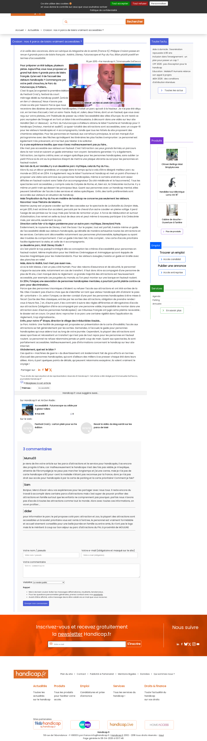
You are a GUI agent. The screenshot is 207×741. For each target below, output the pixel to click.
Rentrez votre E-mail (36, 644)
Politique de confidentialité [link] (103, 10)
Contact (81, 673)
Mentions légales (127, 673)
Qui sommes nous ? (164, 673)
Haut (161, 735)
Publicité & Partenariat (102, 673)
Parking (156, 300)
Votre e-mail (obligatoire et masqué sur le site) (108, 550)
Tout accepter (120, 3)
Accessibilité (43, 388)
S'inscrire (133, 644)
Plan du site (66, 673)
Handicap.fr (117, 735)
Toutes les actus (171, 90)
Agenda (156, 296)
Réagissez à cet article (38, 383)
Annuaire (157, 303)
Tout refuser (140, 3)
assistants (98, 594)
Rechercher (135, 22)
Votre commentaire (34, 562)
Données (145, 673)
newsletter (70, 634)
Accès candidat (170, 259)
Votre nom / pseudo (34, 550)
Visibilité (27, 582)
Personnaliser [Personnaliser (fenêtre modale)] (158, 3)
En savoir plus (171, 310)
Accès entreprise (171, 272)
